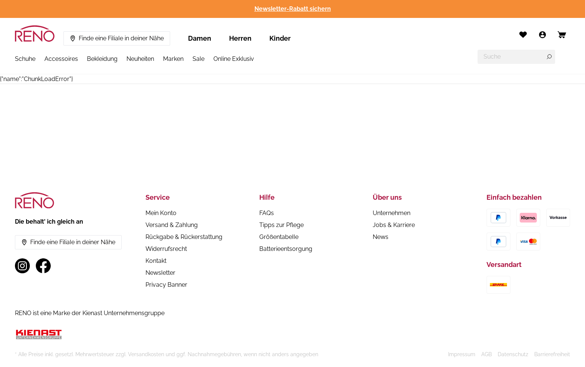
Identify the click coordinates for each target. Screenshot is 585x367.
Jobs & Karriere (394, 224)
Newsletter (160, 272)
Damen (199, 38)
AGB (486, 354)
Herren (240, 38)
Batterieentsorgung (285, 248)
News (380, 236)
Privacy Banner (166, 284)
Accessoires (61, 58)
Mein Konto (161, 213)
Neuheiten (140, 58)
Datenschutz (513, 354)
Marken (173, 58)
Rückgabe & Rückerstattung (184, 236)
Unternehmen (391, 213)
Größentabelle (278, 236)
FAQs (266, 213)
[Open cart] (562, 35)
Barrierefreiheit (552, 354)
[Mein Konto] (542, 35)
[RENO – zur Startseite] (34, 34)
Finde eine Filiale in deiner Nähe (117, 38)
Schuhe (25, 58)
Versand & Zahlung (172, 224)
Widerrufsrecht (166, 248)
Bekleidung (102, 58)
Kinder (280, 38)
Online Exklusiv (233, 58)
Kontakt (156, 260)
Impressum (461, 354)
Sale (198, 58)
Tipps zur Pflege (281, 224)
